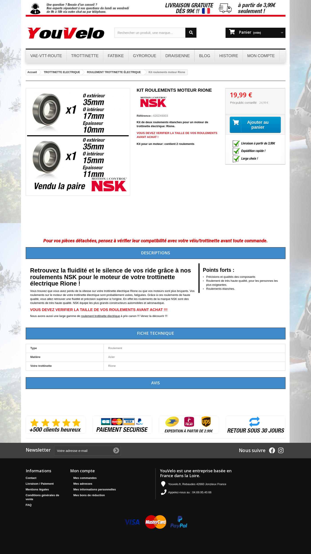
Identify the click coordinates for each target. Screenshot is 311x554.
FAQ (29, 505)
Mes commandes (85, 478)
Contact (31, 478)
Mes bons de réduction (89, 495)
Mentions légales (37, 489)
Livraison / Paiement (40, 483)
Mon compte (82, 470)
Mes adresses (82, 483)
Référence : (145, 115)
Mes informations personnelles (94, 489)
